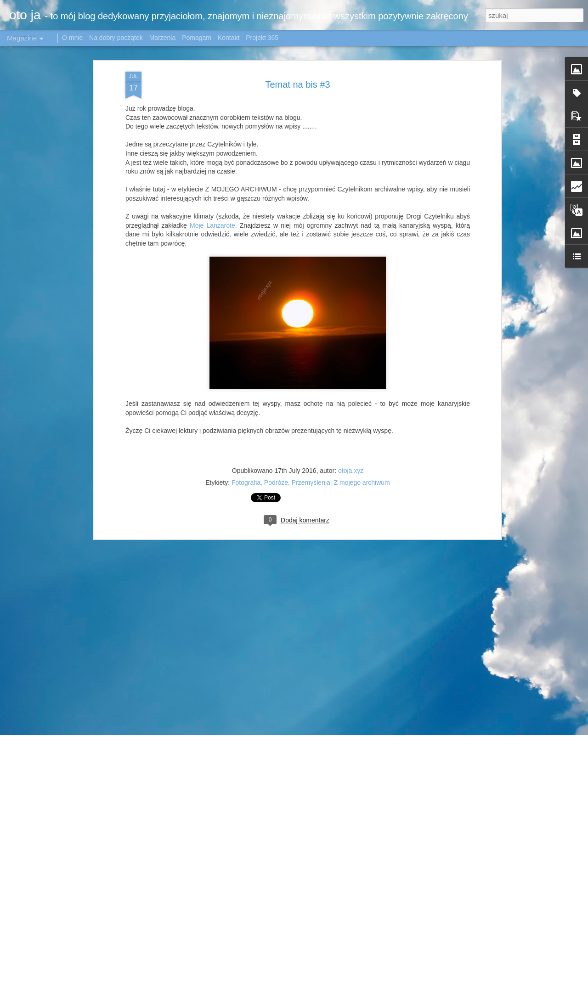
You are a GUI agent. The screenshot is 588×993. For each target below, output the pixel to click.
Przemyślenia (311, 467)
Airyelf (407, 988)
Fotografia (246, 467)
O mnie (72, 37)
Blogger (485, 988)
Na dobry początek (117, 37)
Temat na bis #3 (297, 68)
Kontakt (228, 37)
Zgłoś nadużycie (516, 988)
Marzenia (162, 37)
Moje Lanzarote (212, 209)
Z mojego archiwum (362, 467)
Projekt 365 (262, 37)
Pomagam (196, 37)
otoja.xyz (350, 455)
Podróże (276, 467)
